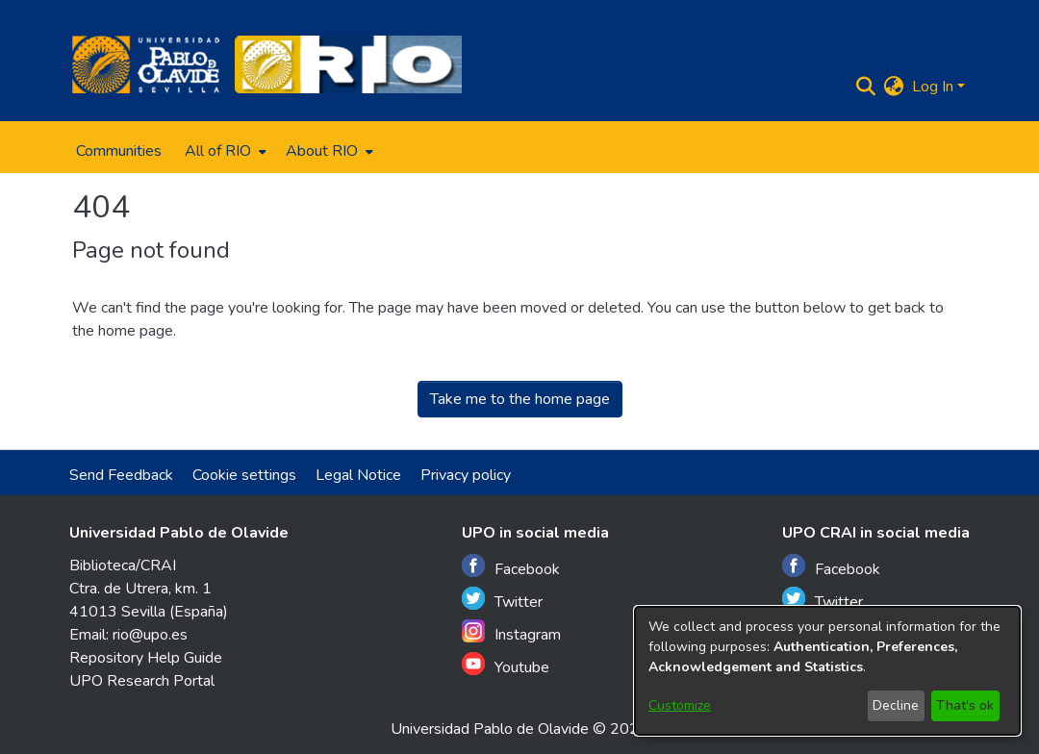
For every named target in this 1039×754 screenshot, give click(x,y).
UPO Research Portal (142, 680)
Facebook (511, 567)
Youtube (505, 665)
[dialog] (827, 671)
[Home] (145, 64)
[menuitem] (223, 151)
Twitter (502, 600)
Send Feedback (121, 475)
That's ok (965, 705)
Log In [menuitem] (932, 86)
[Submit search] (866, 86)
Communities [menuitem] (119, 151)
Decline (896, 705)
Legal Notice (358, 475)
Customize (679, 705)
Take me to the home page (520, 399)
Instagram (511, 632)
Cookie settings (244, 475)
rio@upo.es (150, 634)
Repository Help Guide (145, 657)
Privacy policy (465, 475)
